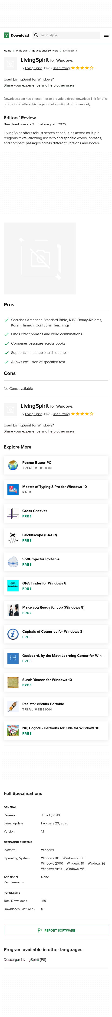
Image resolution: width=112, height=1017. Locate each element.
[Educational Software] (45, 50)
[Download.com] (16, 35)
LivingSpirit (46, 60)
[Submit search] (36, 35)
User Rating (73, 67)
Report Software (56, 930)
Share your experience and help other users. (40, 85)
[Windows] (22, 50)
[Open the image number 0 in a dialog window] (40, 258)
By (31, 68)
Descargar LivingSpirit (21, 960)
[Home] (7, 50)
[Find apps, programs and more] (66, 35)
